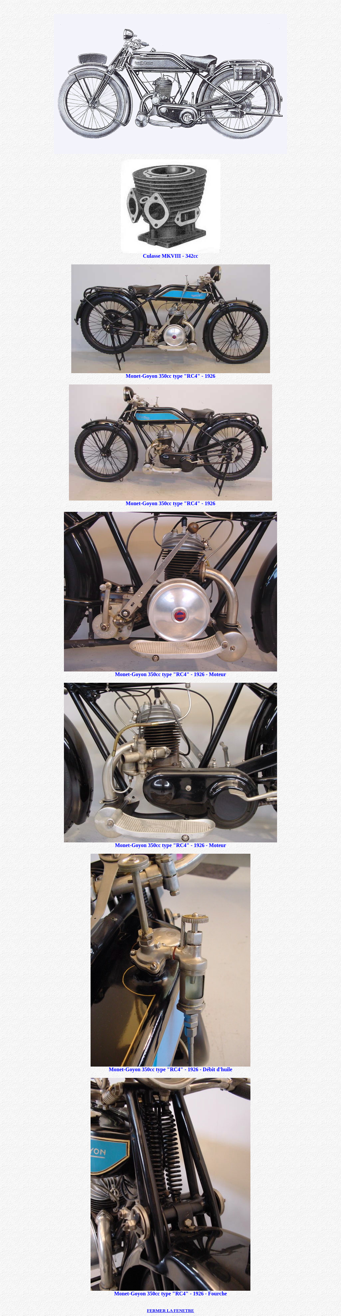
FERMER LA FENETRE (170, 1310)
